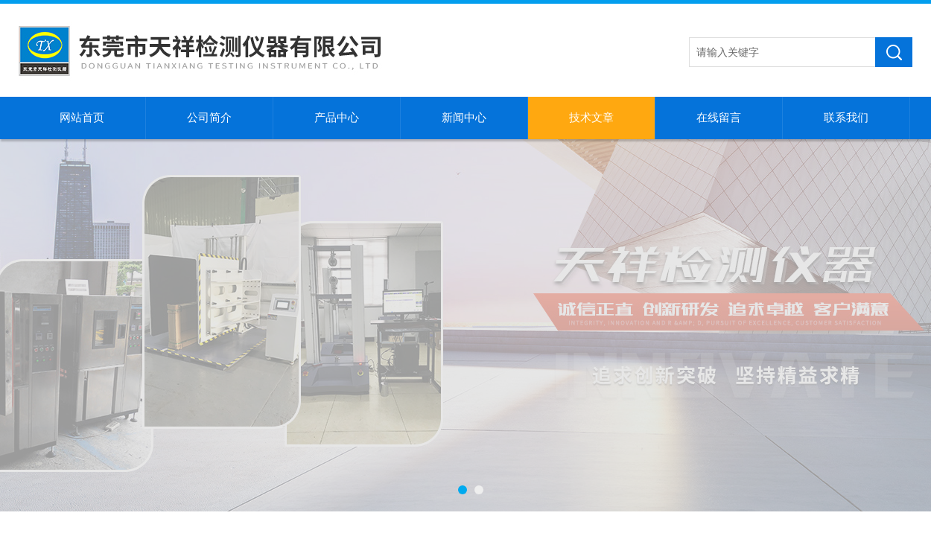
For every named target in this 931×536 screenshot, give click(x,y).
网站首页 (82, 118)
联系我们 (846, 118)
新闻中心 (464, 118)
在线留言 (718, 118)
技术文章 (591, 118)
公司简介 (209, 118)
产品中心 (336, 118)
